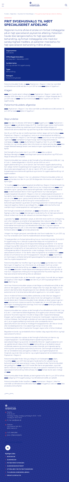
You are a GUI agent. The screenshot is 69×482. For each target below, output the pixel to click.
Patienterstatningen (15, 463)
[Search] (66, 5)
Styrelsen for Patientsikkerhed (20, 469)
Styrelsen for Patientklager (26, 14)
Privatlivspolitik (14, 475)
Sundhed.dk (11, 460)
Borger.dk (11, 456)
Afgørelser (13, 14)
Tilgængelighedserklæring (18, 472)
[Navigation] (3, 5)
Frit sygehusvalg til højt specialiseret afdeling (48, 14)
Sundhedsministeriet (15, 466)
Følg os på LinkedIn (13, 442)
